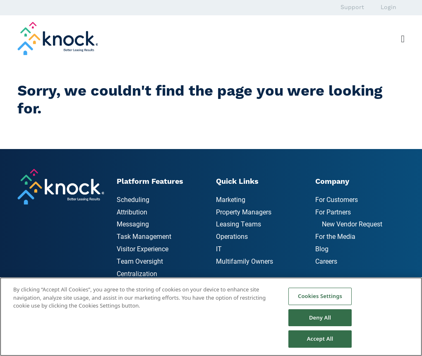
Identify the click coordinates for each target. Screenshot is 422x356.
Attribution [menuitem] (132, 211)
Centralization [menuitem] (137, 273)
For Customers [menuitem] (336, 199)
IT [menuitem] (219, 248)
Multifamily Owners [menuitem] (244, 261)
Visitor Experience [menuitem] (142, 248)
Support (352, 7)
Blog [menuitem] (321, 248)
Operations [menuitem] (232, 236)
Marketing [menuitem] (230, 199)
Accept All (320, 338)
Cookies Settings (320, 296)
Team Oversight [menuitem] (140, 261)
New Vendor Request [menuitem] (352, 223)
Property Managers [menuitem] (243, 211)
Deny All (320, 317)
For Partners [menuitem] (333, 211)
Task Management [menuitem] (144, 236)
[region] (211, 316)
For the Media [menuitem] (335, 236)
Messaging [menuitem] (133, 223)
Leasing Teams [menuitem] (238, 223)
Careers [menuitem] (326, 261)
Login (388, 7)
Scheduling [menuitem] (133, 199)
